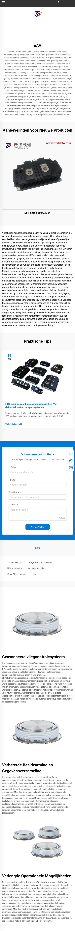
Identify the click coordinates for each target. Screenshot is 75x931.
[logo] (37, 14)
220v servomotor (14, 568)
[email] (70, 467)
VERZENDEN (37, 527)
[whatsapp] (70, 460)
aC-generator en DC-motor (40, 562)
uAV (34, 574)
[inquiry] (70, 453)
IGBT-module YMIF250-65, (37, 212)
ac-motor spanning (36, 568)
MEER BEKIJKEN (13, 423)
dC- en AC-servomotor (16, 574)
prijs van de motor (15, 562)
